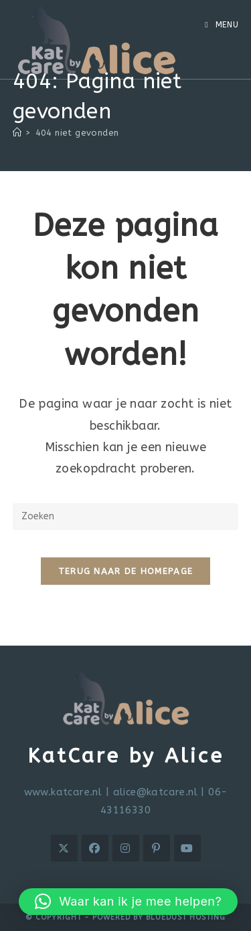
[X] (64, 848)
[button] (128, 901)
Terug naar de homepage (125, 571)
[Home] (17, 133)
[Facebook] (95, 848)
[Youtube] (187, 848)
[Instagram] (125, 848)
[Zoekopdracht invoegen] (126, 516)
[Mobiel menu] (221, 24)
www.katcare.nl (63, 792)
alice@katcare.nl (155, 792)
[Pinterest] (156, 848)
